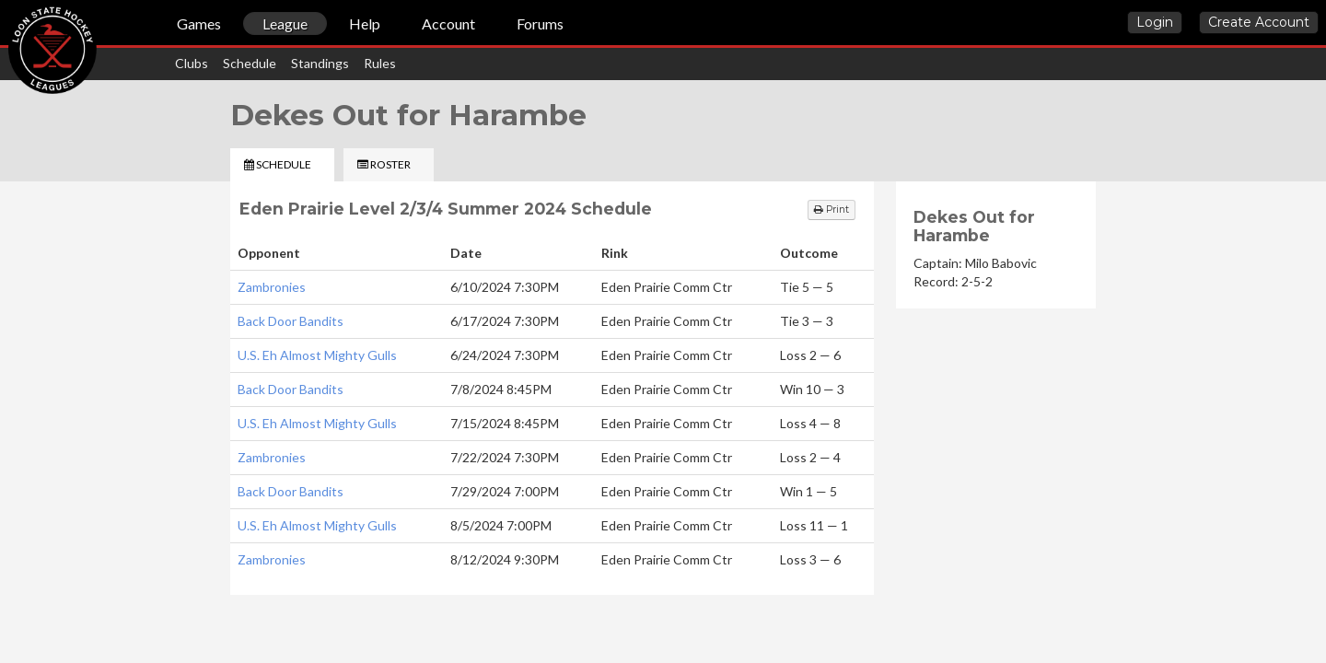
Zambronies (272, 287)
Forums (540, 23)
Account (448, 23)
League (285, 23)
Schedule (249, 63)
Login (1154, 22)
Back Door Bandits (290, 321)
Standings (320, 63)
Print (831, 209)
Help (364, 23)
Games (199, 23)
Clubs (191, 63)
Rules (380, 63)
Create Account (1258, 22)
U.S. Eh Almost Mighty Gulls (317, 355)
